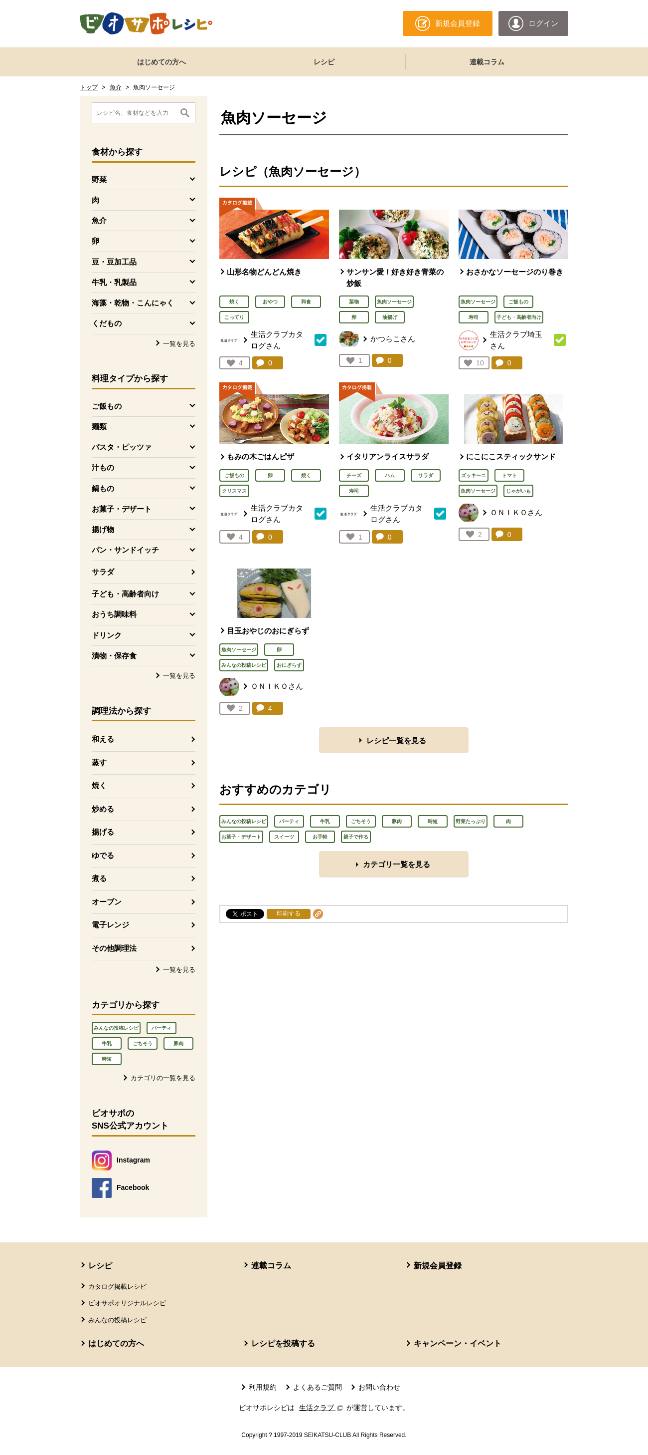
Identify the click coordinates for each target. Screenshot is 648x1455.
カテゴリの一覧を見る (163, 1078)
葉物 (354, 301)
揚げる (103, 832)
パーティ (161, 1028)
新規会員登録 (438, 1265)
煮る (99, 878)
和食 (306, 301)
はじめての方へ (161, 62)
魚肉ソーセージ (394, 301)
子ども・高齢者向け (518, 317)
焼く (99, 785)
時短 (107, 1059)
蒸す (99, 762)
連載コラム (487, 62)
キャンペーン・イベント (457, 1343)
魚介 (116, 87)
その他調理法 (114, 948)
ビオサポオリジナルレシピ (127, 1303)
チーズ (353, 475)
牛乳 (107, 1043)
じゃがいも (518, 491)
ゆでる (103, 855)
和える (103, 739)
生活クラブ (322, 1408)
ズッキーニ (473, 475)
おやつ (270, 301)
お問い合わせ (379, 1387)
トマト (509, 475)
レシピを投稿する (283, 1343)
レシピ (324, 62)
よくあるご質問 (317, 1387)
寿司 (474, 317)
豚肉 (178, 1043)
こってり (234, 317)
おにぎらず (289, 665)
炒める (103, 809)
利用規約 (263, 1387)
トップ (89, 87)
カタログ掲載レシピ (117, 1286)
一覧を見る (179, 343)
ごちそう (143, 1043)
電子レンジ (110, 924)
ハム (390, 475)
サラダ (103, 572)
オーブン (107, 901)
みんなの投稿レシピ (116, 1028)
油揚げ (389, 317)
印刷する (289, 913)
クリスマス (234, 491)
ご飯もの (518, 301)
